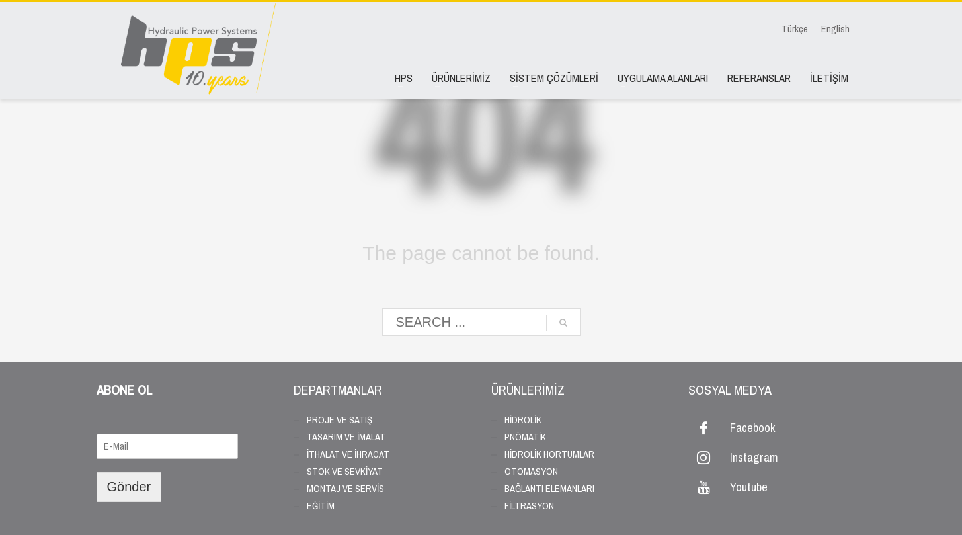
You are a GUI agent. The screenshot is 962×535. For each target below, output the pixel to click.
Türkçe (795, 29)
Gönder (129, 486)
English (835, 29)
